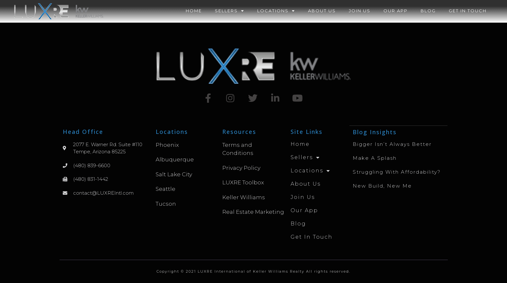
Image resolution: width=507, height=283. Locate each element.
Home (194, 10)
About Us (322, 10)
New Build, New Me (382, 185)
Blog (428, 10)
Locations (276, 10)
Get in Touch (468, 10)
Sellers (229, 10)
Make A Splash (375, 158)
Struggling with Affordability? (397, 172)
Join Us (359, 10)
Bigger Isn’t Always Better (392, 144)
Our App (395, 10)
